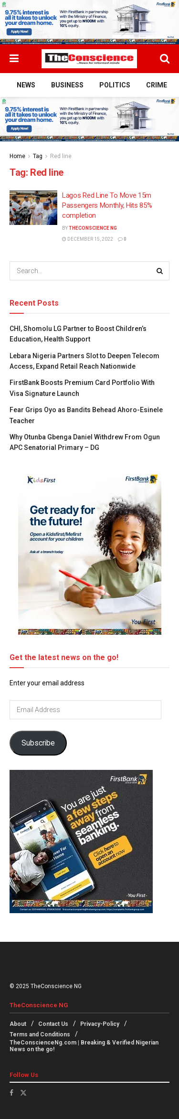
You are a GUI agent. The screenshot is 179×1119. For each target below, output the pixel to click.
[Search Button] (164, 58)
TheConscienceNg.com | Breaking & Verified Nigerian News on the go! (84, 1046)
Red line (61, 156)
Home (17, 156)
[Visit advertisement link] (89, 22)
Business (67, 85)
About (18, 1024)
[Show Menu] (14, 58)
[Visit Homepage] (89, 58)
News (26, 85)
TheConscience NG (93, 228)
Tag (37, 156)
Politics (114, 85)
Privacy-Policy (99, 1024)
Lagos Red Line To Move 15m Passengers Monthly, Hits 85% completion (107, 205)
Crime (156, 85)
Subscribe (38, 742)
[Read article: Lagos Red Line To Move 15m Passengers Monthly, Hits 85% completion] (33, 208)
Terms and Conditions (40, 1034)
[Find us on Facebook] (11, 1092)
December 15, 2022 (87, 239)
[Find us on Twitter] (23, 1092)
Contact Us (53, 1024)
